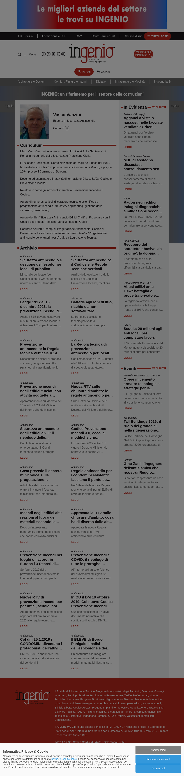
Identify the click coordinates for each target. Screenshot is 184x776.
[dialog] (92, 759)
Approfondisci (158, 750)
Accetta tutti (158, 768)
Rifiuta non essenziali (158, 759)
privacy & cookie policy (64, 759)
